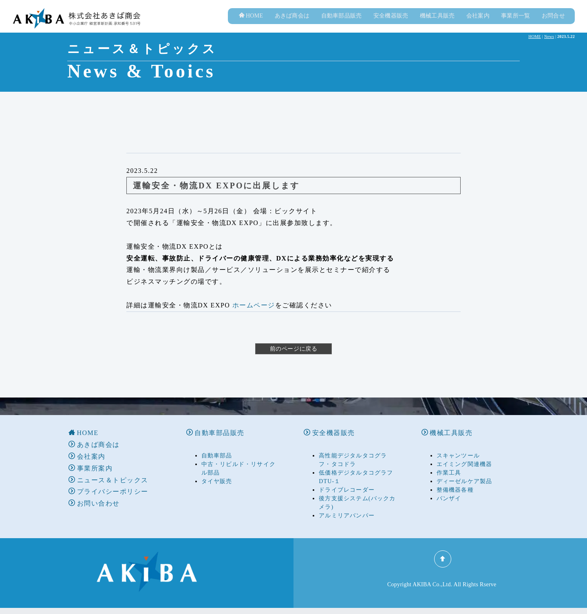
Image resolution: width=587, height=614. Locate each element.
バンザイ (449, 490)
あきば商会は (292, 24)
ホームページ (253, 313)
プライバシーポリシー (108, 483)
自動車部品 (216, 447)
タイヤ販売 (216, 473)
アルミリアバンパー (347, 507)
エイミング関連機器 (464, 456)
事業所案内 (90, 460)
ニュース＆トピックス (108, 471)
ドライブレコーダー (347, 482)
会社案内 (478, 24)
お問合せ (553, 24)
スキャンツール (458, 447)
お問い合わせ (94, 495)
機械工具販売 (437, 24)
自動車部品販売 (341, 24)
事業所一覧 (515, 24)
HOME (251, 24)
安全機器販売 (390, 24)
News (549, 45)
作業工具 (449, 465)
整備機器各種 (455, 482)
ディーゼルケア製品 (464, 473)
